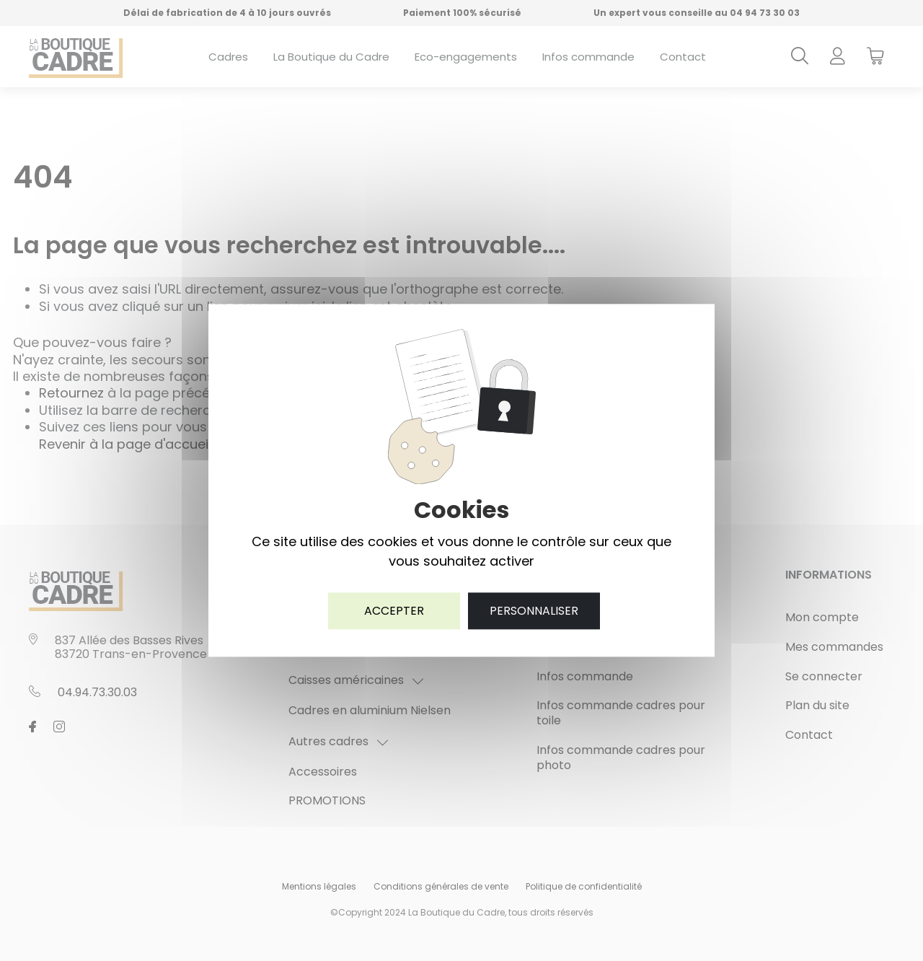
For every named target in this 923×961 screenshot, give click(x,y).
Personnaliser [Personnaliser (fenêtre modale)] (534, 610)
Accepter (394, 610)
